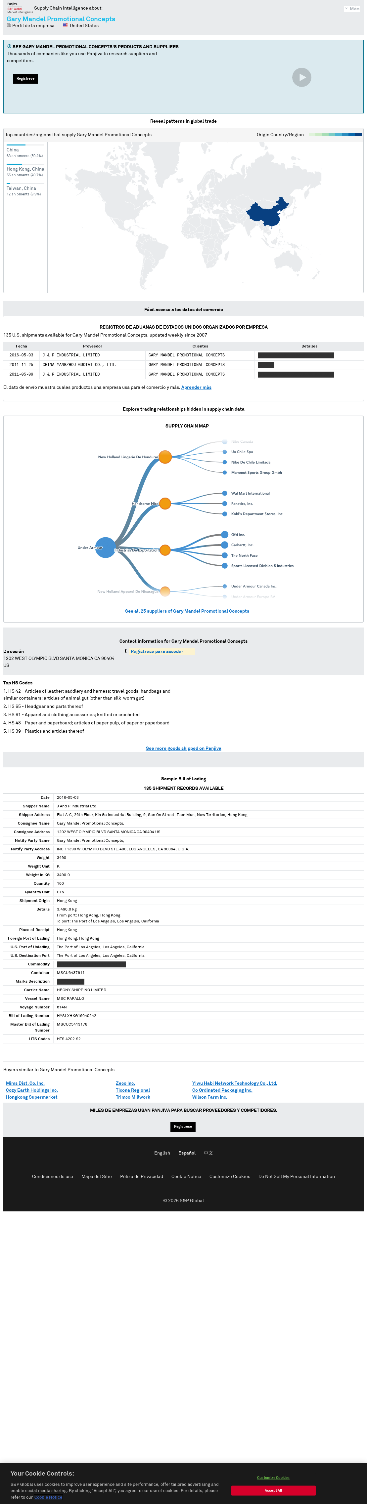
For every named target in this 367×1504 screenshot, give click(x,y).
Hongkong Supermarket (32, 1097)
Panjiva (20, 8)
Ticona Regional (133, 1090)
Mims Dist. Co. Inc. (25, 1083)
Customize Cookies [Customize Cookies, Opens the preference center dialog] (273, 1496)
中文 (208, 1153)
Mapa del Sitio (96, 1176)
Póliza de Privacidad (141, 1176)
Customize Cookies (229, 1176)
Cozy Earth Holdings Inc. (32, 1090)
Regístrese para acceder (157, 651)
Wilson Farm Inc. (209, 1097)
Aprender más (196, 387)
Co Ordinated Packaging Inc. (222, 1090)
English (162, 1153)
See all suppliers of (187, 611)
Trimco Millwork (133, 1097)
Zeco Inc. (125, 1083)
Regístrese (25, 78)
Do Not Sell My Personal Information (296, 1176)
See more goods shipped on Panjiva (183, 748)
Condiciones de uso (52, 1176)
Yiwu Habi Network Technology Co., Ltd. (234, 1083)
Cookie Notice (186, 1176)
